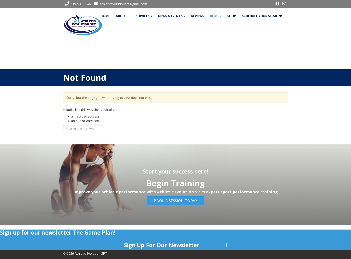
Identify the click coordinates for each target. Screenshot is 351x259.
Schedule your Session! (263, 16)
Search (117, 129)
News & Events (171, 16)
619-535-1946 (77, 4)
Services (144, 16)
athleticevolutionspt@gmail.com (119, 4)
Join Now (213, 245)
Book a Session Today (175, 200)
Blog (215, 16)
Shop (231, 16)
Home (105, 16)
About (123, 16)
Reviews (197, 16)
